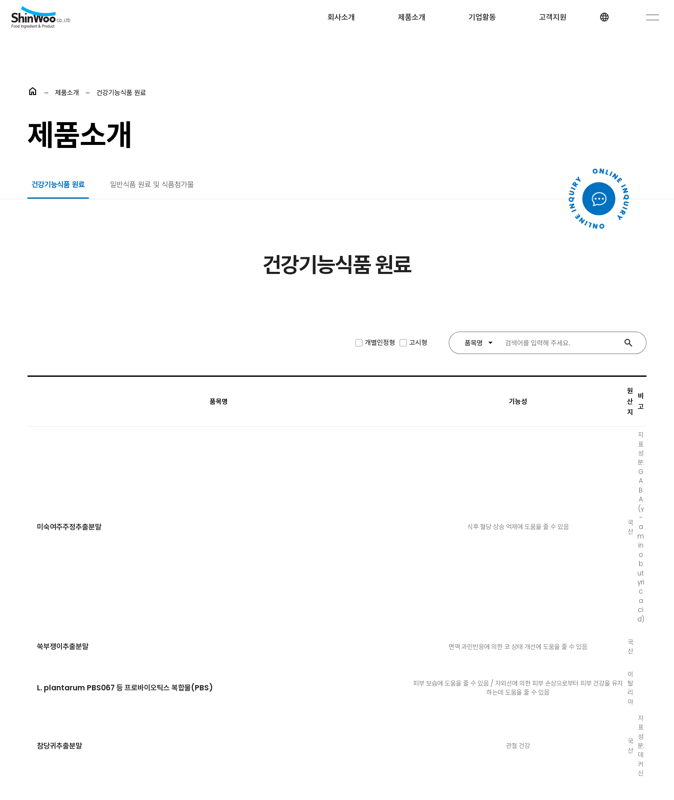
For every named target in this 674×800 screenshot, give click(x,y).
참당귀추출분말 (60, 542)
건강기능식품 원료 (60, 185)
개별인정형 (380, 345)
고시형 (418, 345)
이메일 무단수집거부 (247, 719)
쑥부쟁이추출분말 (63, 464)
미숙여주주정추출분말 (70, 426)
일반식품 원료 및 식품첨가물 (158, 185)
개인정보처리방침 (178, 719)
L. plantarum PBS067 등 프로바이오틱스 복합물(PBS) (128, 503)
